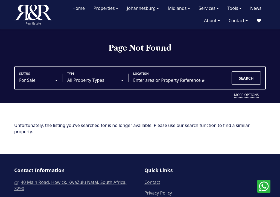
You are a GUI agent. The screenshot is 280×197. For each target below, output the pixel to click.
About (212, 21)
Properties (106, 8)
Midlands (179, 8)
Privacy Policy (158, 193)
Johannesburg (143, 8)
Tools (234, 8)
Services (209, 8)
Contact (238, 21)
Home (78, 8)
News (255, 8)
